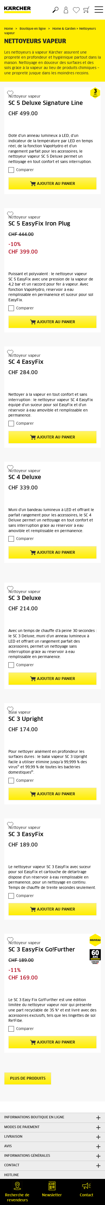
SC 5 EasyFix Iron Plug (39, 224)
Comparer (25, 170)
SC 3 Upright (25, 719)
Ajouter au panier (52, 183)
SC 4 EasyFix (25, 362)
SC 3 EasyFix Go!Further (41, 950)
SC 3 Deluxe (24, 598)
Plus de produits (27, 1078)
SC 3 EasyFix (25, 834)
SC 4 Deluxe (24, 477)
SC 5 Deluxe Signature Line (45, 103)
